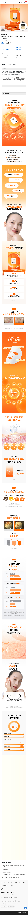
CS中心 (2, 894)
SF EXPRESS (11, 906)
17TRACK (4, 906)
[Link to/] (22, 2)
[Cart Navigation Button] (25, 2)
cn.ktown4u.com (14, 897)
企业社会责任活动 (4, 885)
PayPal (8, 904)
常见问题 (15, 882)
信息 (19, 882)
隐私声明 (11, 885)
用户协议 (23, 882)
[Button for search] (19, 2)
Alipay (18, 901)
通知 (11, 882)
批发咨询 (13, 894)
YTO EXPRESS (15, 904)
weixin (3, 904)
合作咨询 (7, 894)
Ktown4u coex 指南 (5, 882)
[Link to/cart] (25, 2)
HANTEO (4, 901)
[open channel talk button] (25, 908)
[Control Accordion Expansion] (14, 892)
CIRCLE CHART (11, 901)
